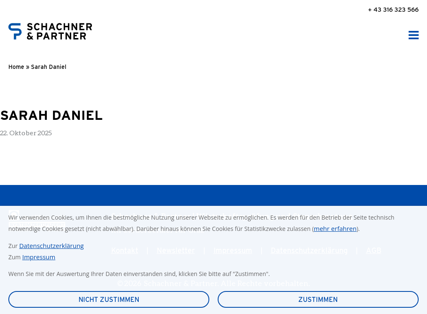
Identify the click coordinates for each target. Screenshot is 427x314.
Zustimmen (318, 300)
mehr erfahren (335, 228)
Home (16, 66)
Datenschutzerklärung (51, 245)
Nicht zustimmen (109, 300)
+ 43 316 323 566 (393, 9)
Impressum (38, 257)
